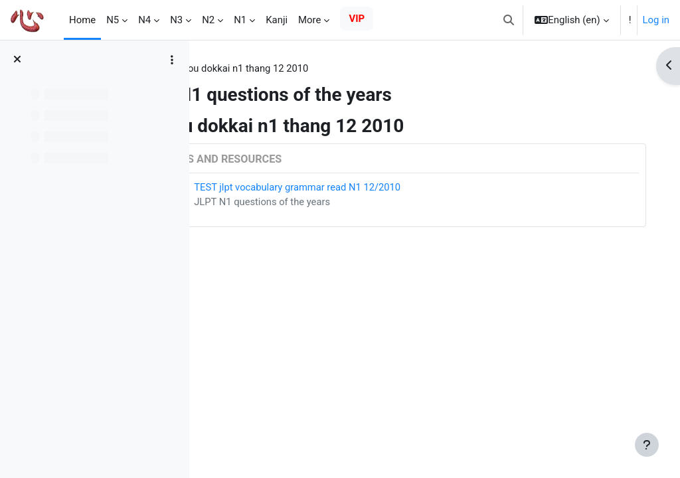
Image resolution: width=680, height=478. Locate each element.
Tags (225, 68)
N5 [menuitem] (112, 20)
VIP (357, 19)
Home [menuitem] (82, 20)
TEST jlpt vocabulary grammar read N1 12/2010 (383, 187)
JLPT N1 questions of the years (347, 202)
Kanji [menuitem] (277, 20)
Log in (656, 20)
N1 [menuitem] (240, 20)
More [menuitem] (309, 20)
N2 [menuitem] (208, 20)
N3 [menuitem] (176, 20)
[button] (508, 20)
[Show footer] (647, 445)
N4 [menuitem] (144, 20)
